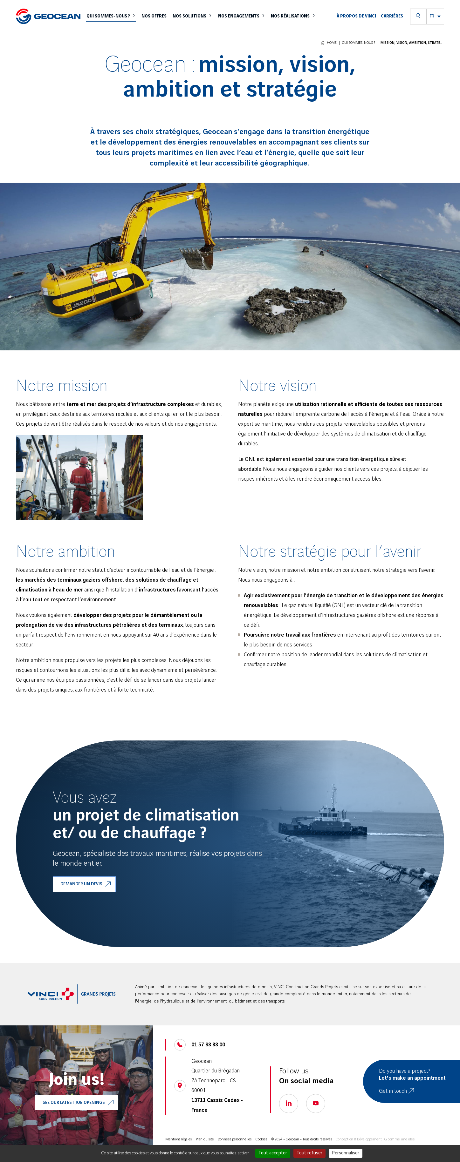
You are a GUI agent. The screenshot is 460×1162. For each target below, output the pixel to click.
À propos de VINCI (356, 23)
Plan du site (205, 1139)
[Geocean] (48, 23)
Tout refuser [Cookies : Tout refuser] (309, 1153)
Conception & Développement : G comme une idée (375, 1139)
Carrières (392, 23)
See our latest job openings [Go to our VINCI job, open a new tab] (74, 1102)
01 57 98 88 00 (208, 1045)
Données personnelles (234, 1139)
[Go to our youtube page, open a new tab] (315, 1103)
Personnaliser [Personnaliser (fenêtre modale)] (345, 1153)
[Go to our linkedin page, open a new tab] (288, 1103)
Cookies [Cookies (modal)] (261, 1139)
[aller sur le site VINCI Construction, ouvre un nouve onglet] (71, 994)
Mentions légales (178, 1139)
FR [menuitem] (432, 23)
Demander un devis (81, 884)
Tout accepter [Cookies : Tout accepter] (272, 1153)
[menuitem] (435, 23)
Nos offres (158, 23)
